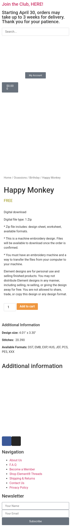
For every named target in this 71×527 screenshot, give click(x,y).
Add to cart (27, 306)
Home (7, 177)
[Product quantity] (10, 307)
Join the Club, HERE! (22, 4)
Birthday (34, 177)
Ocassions (20, 177)
